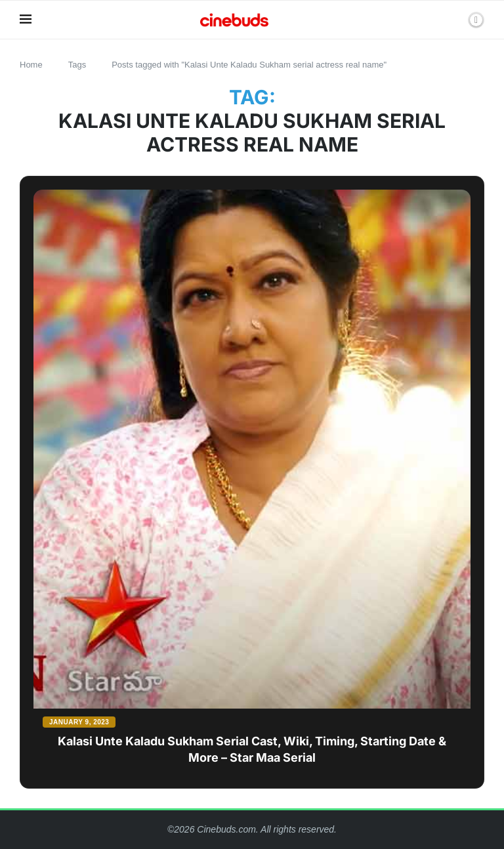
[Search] (453, 20)
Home (31, 65)
